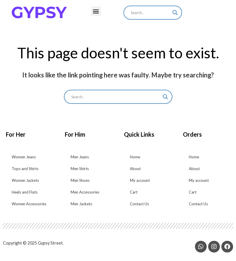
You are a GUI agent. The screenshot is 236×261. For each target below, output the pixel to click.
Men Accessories (85, 195)
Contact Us (139, 207)
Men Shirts (80, 172)
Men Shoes (80, 184)
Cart (133, 195)
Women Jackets (25, 184)
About (135, 172)
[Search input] (150, 13)
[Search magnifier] (175, 13)
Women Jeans (24, 160)
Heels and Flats (25, 195)
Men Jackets (81, 207)
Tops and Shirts (25, 172)
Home (135, 160)
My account (140, 184)
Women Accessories (29, 207)
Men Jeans (80, 160)
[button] (96, 11)
